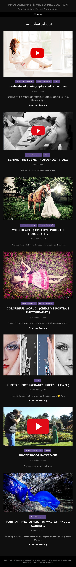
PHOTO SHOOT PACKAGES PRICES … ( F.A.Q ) (38, 385)
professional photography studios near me (38, 86)
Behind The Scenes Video (25, 81)
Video (56, 81)
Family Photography (28, 303)
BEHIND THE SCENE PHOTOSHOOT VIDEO (38, 160)
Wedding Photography (46, 225)
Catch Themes (46, 562)
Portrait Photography (33, 155)
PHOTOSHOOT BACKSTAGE (38, 455)
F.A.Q (37, 380)
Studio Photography (43, 81)
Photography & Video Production (38, 5)
